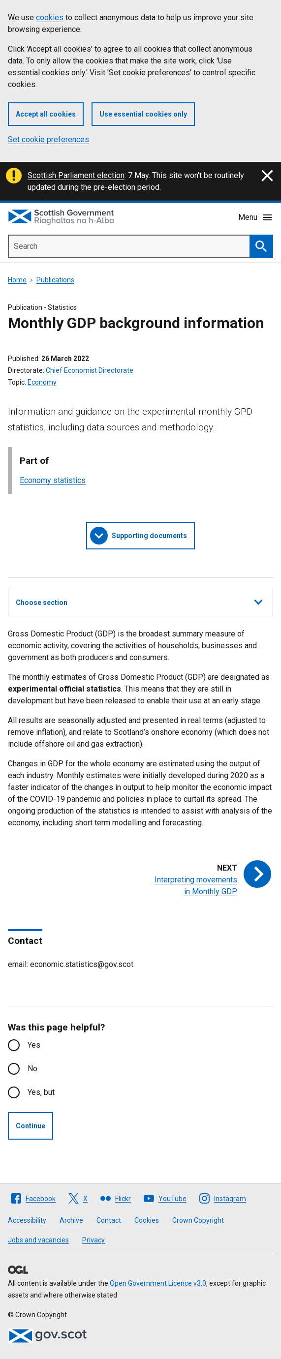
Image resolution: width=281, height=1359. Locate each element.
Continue (30, 1126)
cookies (49, 17)
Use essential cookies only (143, 114)
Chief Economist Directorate (89, 370)
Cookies (146, 1220)
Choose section (139, 601)
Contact (108, 1220)
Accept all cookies (46, 114)
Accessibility (27, 1220)
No (32, 1068)
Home (17, 280)
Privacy (93, 1240)
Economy (42, 382)
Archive (71, 1220)
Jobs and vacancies (38, 1240)
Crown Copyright (198, 1220)
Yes (34, 1045)
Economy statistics (53, 480)
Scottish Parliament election (76, 175)
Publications (55, 280)
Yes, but (41, 1092)
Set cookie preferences (48, 139)
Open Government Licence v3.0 (158, 1283)
